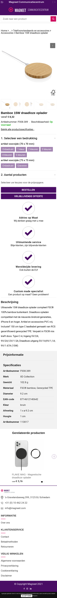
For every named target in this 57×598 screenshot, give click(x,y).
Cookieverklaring (9, 570)
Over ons (5, 522)
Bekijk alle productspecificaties (17, 129)
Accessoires (7, 33)
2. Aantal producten (13, 174)
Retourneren (7, 546)
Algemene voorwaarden (13, 560)
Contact (5, 536)
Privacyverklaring (9, 565)
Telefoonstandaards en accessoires (31, 30)
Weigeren (35, 595)
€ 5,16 (17, 481)
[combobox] (26, 19)
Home (4, 30)
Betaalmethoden (9, 541)
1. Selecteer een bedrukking (19, 138)
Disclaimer (6, 575)
